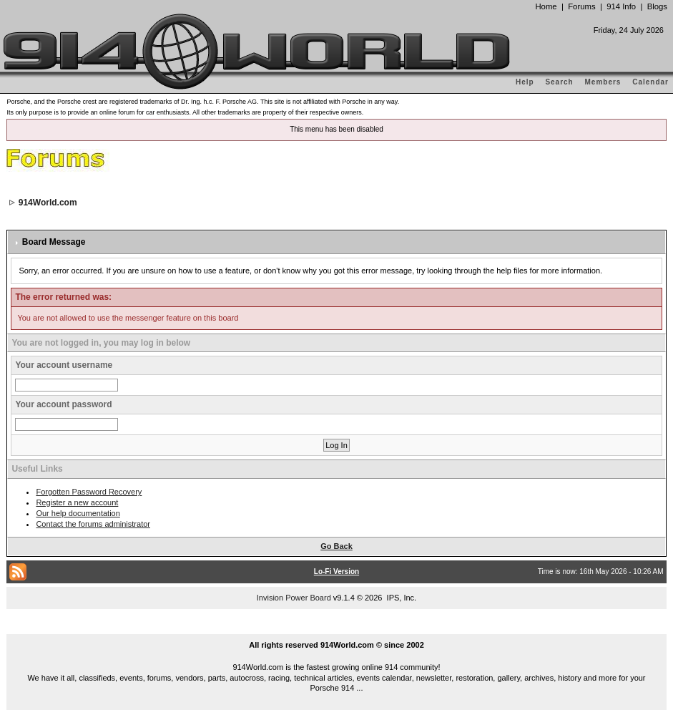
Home (545, 6)
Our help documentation (77, 513)
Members (603, 82)
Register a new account (77, 502)
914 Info (621, 6)
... (337, 628)
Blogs (657, 6)
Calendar (650, 82)
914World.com (48, 203)
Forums (581, 6)
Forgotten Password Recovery (89, 491)
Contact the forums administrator (93, 524)
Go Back (336, 546)
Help (525, 82)
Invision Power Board (294, 597)
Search (559, 82)
